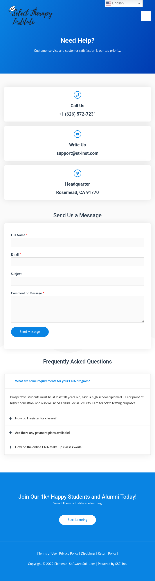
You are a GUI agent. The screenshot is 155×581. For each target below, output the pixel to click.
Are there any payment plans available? (42, 433)
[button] (77, 381)
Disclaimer (88, 553)
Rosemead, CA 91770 (77, 192)
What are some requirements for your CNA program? (52, 381)
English (115, 3)
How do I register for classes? (36, 418)
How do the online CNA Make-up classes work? (49, 447)
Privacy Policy (68, 553)
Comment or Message (27, 293)
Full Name (19, 235)
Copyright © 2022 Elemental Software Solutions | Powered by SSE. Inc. (77, 564)
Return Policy (107, 553)
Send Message (30, 332)
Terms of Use (47, 553)
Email (16, 254)
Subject (16, 274)
